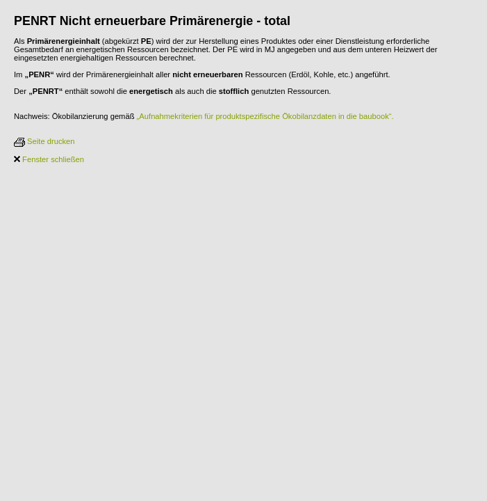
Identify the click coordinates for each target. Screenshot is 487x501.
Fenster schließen (49, 159)
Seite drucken (44, 141)
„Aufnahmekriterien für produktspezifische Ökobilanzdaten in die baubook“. (265, 116)
